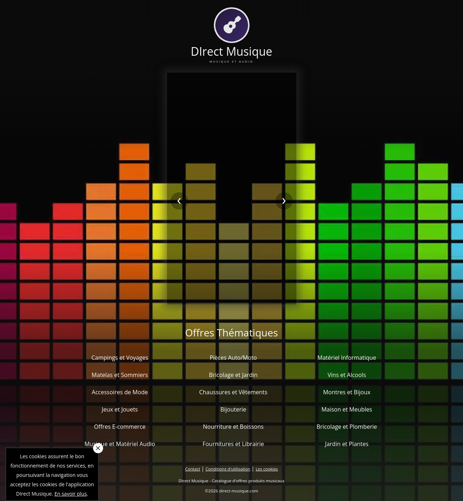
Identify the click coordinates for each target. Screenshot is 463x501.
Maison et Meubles (346, 409)
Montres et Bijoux (346, 392)
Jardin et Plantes (347, 444)
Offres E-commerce (120, 427)
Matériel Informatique (347, 358)
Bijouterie (233, 409)
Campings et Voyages (119, 358)
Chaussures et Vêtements (233, 392)
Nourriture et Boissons (233, 427)
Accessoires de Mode (120, 392)
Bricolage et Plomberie (346, 427)
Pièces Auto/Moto (233, 358)
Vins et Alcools (347, 375)
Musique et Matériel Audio (119, 444)
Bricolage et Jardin (233, 375)
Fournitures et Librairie (233, 444)
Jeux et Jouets (120, 409)
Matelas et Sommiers (120, 375)
